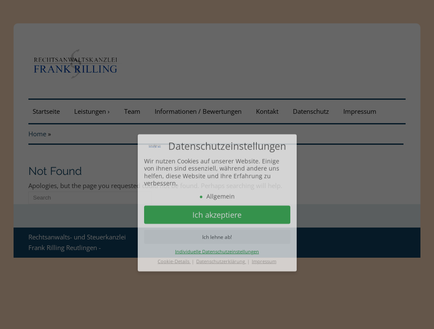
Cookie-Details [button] (174, 279)
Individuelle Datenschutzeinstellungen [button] (217, 270)
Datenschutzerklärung (221, 279)
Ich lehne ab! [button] (217, 255)
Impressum (264, 279)
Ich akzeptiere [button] (217, 233)
